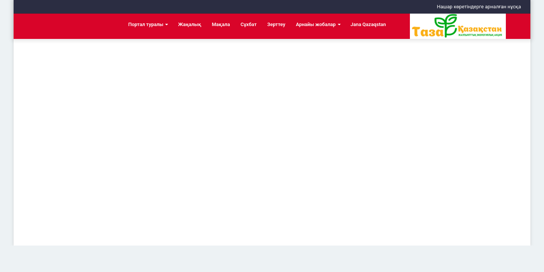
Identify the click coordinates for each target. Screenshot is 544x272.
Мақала (221, 24)
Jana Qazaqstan (368, 24)
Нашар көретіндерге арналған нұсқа (479, 6)
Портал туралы (146, 24)
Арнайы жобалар (316, 24)
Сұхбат (249, 24)
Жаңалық (189, 24)
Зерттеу (276, 24)
